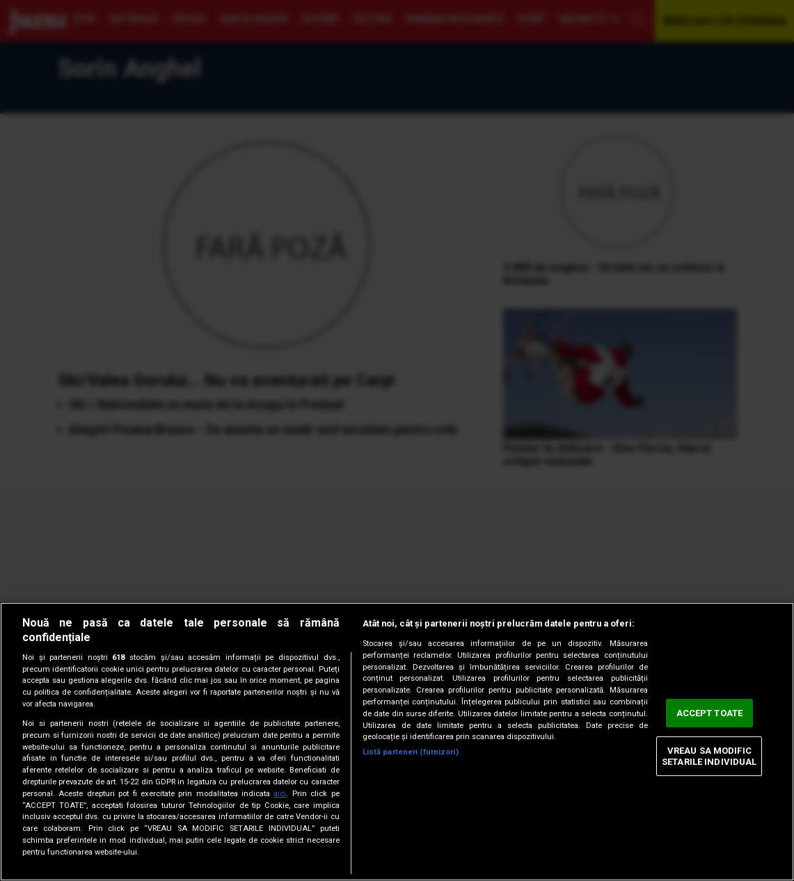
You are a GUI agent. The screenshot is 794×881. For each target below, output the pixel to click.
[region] (397, 741)
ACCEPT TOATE (709, 713)
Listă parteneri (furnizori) (411, 752)
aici (279, 793)
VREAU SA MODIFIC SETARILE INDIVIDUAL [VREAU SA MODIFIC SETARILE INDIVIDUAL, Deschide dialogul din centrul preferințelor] (709, 756)
